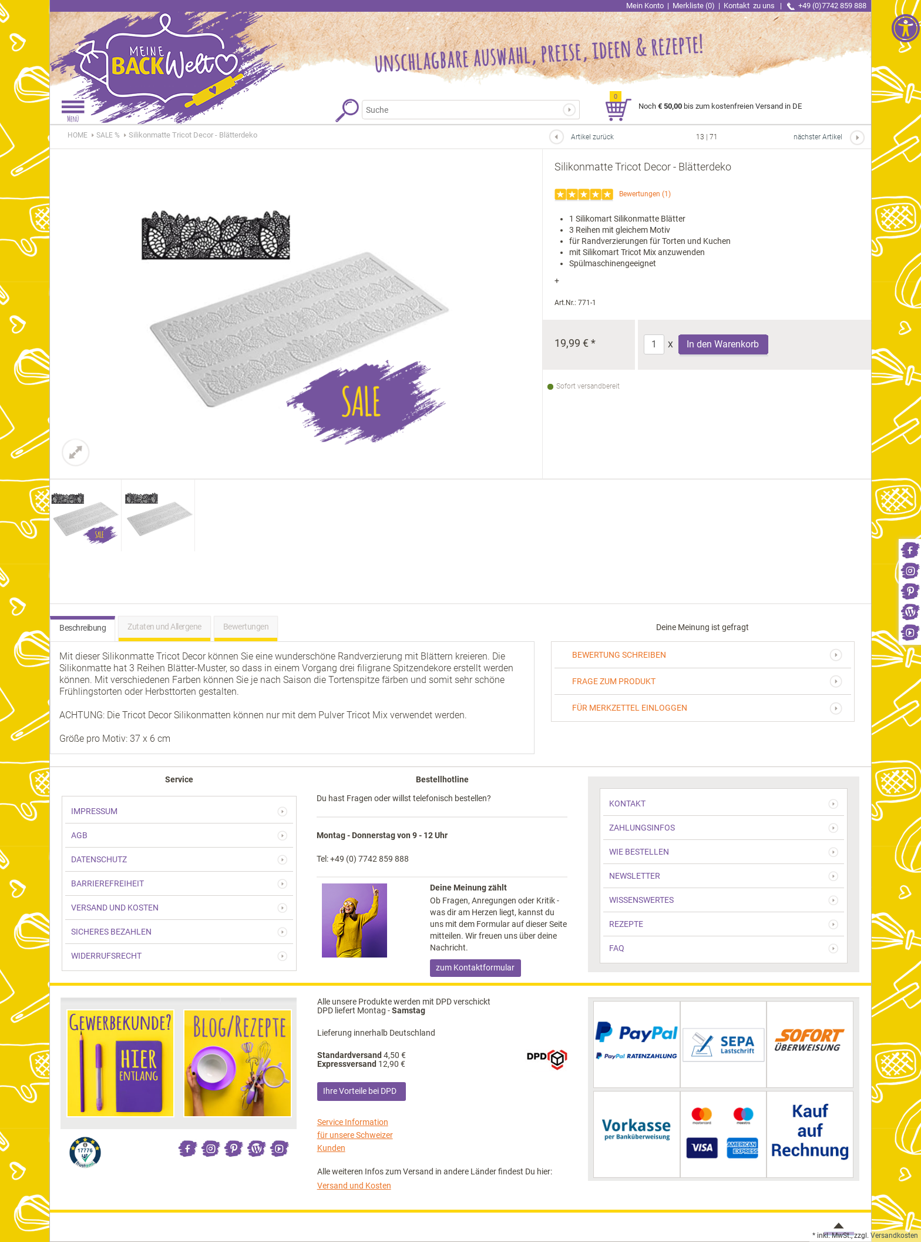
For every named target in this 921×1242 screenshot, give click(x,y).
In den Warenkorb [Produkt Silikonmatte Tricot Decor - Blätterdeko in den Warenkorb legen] (723, 344)
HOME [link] (78, 135)
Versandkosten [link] (894, 1235)
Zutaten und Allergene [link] (164, 626)
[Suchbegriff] (463, 109)
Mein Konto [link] (645, 5)
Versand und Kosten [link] (354, 1185)
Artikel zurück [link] (592, 137)
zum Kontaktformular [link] (475, 967)
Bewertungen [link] (639, 194)
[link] (910, 549)
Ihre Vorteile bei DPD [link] (359, 1091)
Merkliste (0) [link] (694, 5)
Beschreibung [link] (82, 627)
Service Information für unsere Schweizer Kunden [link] (355, 1135)
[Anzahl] (654, 344)
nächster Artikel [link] (818, 137)
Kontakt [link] (750, 5)
